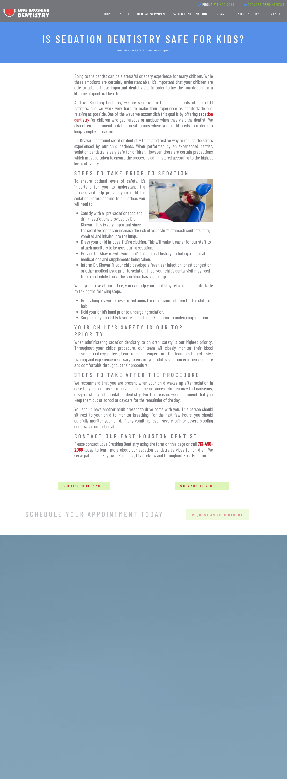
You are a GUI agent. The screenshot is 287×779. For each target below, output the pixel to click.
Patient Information (189, 14)
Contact (273, 14)
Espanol (221, 14)
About (125, 14)
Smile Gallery (247, 14)
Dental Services (151, 14)
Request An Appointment (217, 517)
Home (108, 14)
